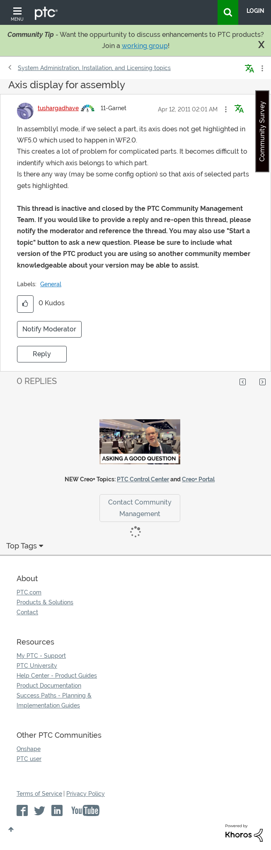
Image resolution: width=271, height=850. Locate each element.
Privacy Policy (85, 794)
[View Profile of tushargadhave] (58, 108)
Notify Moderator (49, 329)
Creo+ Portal (198, 479)
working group (145, 46)
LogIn (255, 10)
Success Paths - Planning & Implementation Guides (54, 700)
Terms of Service (39, 794)
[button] (225, 109)
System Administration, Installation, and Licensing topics (94, 68)
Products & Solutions (45, 602)
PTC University (37, 665)
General (50, 284)
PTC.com (29, 592)
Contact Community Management (140, 507)
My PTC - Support (41, 655)
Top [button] (11, 829)
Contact (27, 612)
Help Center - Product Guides (57, 675)
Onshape (29, 749)
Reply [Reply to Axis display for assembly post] (42, 354)
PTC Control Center (143, 479)
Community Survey (262, 131)
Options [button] (261, 68)
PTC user (29, 759)
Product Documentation (49, 685)
